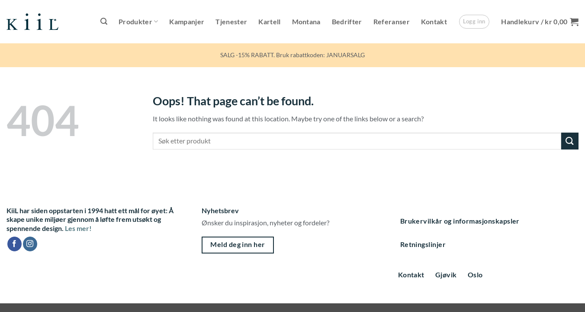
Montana (306, 21)
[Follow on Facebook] (14, 244)
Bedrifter (347, 21)
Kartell (269, 21)
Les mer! (78, 228)
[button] (103, 21)
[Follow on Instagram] (30, 244)
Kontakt (434, 21)
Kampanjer (186, 21)
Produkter (138, 21)
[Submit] (570, 141)
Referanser (391, 21)
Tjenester (231, 21)
